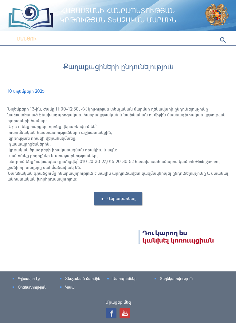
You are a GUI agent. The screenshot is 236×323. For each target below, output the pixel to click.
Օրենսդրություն (32, 287)
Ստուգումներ (124, 278)
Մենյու (21, 39)
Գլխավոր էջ (29, 278)
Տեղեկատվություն (176, 278)
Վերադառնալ (121, 198)
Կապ (70, 287)
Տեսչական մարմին (82, 278)
